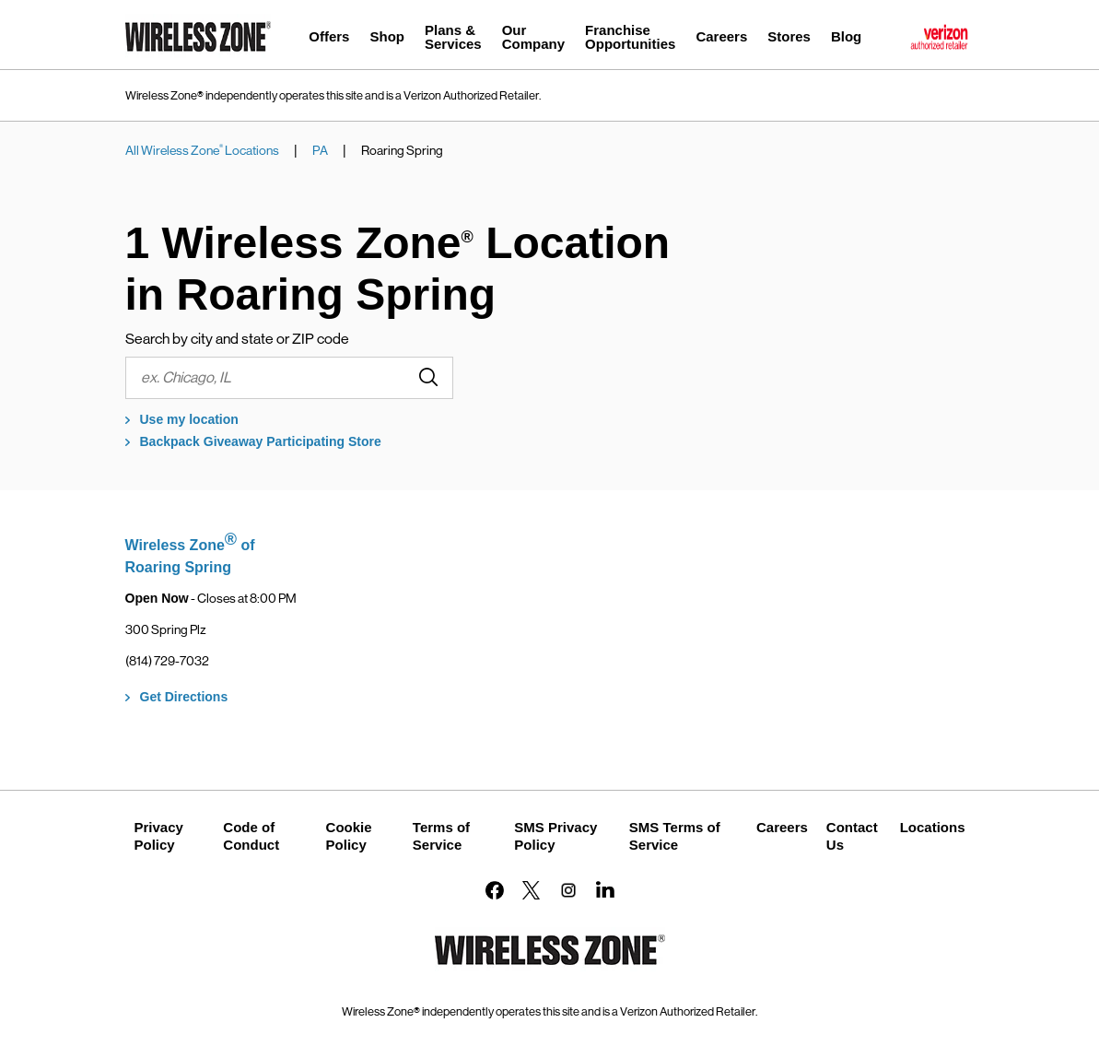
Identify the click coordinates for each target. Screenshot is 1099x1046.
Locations (932, 827)
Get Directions (184, 696)
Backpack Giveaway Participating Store (260, 441)
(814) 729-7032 (167, 660)
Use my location (189, 419)
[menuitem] (328, 39)
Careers (782, 827)
